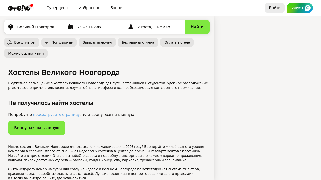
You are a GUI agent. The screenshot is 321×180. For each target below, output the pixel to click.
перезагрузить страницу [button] (56, 114)
